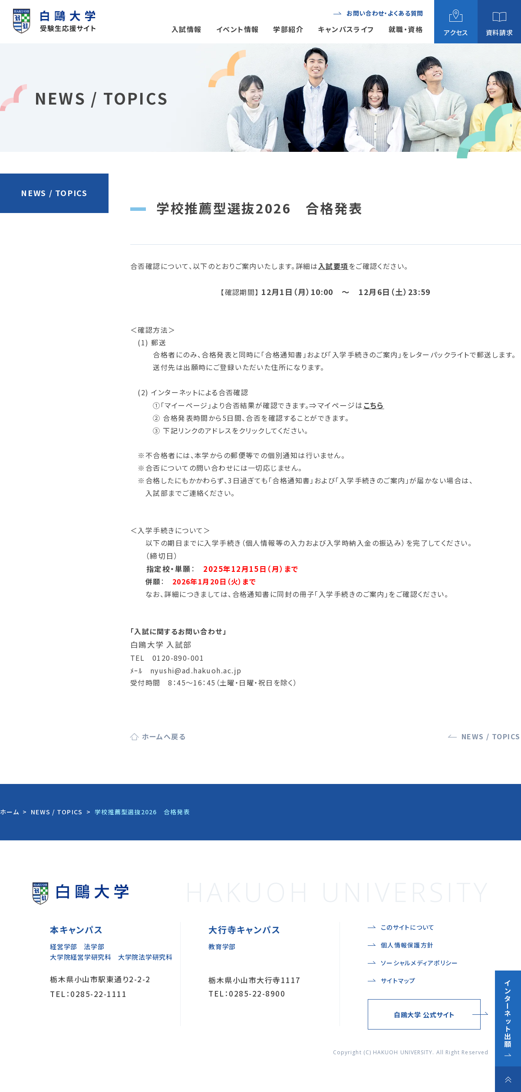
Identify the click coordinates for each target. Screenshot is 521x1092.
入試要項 (333, 266)
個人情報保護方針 (407, 945)
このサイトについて (408, 927)
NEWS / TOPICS (54, 192)
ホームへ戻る (164, 736)
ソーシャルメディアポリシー (419, 962)
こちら (373, 405)
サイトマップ (398, 980)
